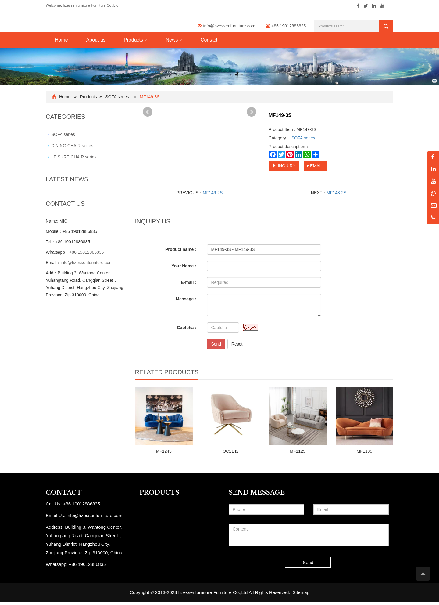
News (174, 39)
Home (61, 39)
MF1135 (364, 451)
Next (251, 112)
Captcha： (187, 327)
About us (95, 39)
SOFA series (117, 96)
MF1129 (297, 451)
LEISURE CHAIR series (74, 156)
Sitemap (301, 592)
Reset (237, 344)
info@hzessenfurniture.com (229, 26)
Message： (187, 298)
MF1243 (164, 451)
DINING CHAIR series (72, 145)
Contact (209, 39)
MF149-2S (213, 192)
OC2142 (230, 451)
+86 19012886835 (86, 252)
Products (136, 39)
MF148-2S (336, 192)
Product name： (181, 249)
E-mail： (189, 282)
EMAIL (315, 165)
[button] (145, 39)
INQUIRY (283, 165)
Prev (147, 112)
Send (216, 344)
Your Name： (185, 265)
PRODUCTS (160, 492)
